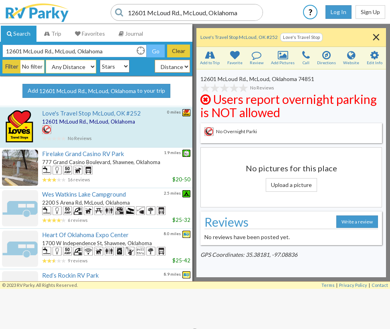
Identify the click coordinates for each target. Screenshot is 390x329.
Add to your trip (96, 91)
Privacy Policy (353, 285)
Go (156, 51)
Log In (338, 11)
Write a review (357, 222)
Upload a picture (291, 184)
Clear (178, 50)
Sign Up (370, 11)
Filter (11, 66)
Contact (380, 285)
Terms (328, 285)
